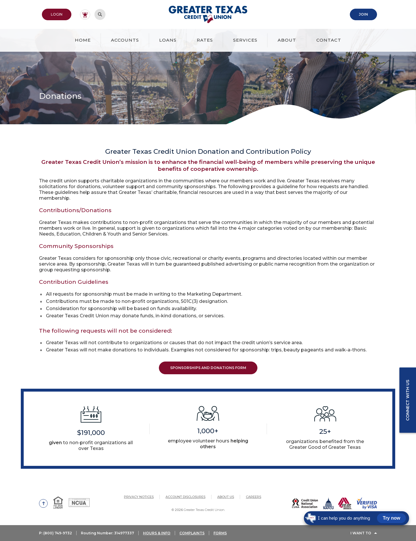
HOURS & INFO (156, 533)
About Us (225, 497)
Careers (253, 497)
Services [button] (245, 40)
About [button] (287, 40)
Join (363, 14)
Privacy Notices (139, 497)
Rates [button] (205, 40)
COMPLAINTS (192, 533)
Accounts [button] (125, 40)
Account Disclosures (185, 497)
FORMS (220, 533)
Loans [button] (168, 40)
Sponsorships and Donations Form (208, 368)
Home (83, 40)
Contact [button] (328, 40)
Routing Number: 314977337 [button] (107, 533)
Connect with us (407, 400)
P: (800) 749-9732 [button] (55, 533)
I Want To (360, 533)
